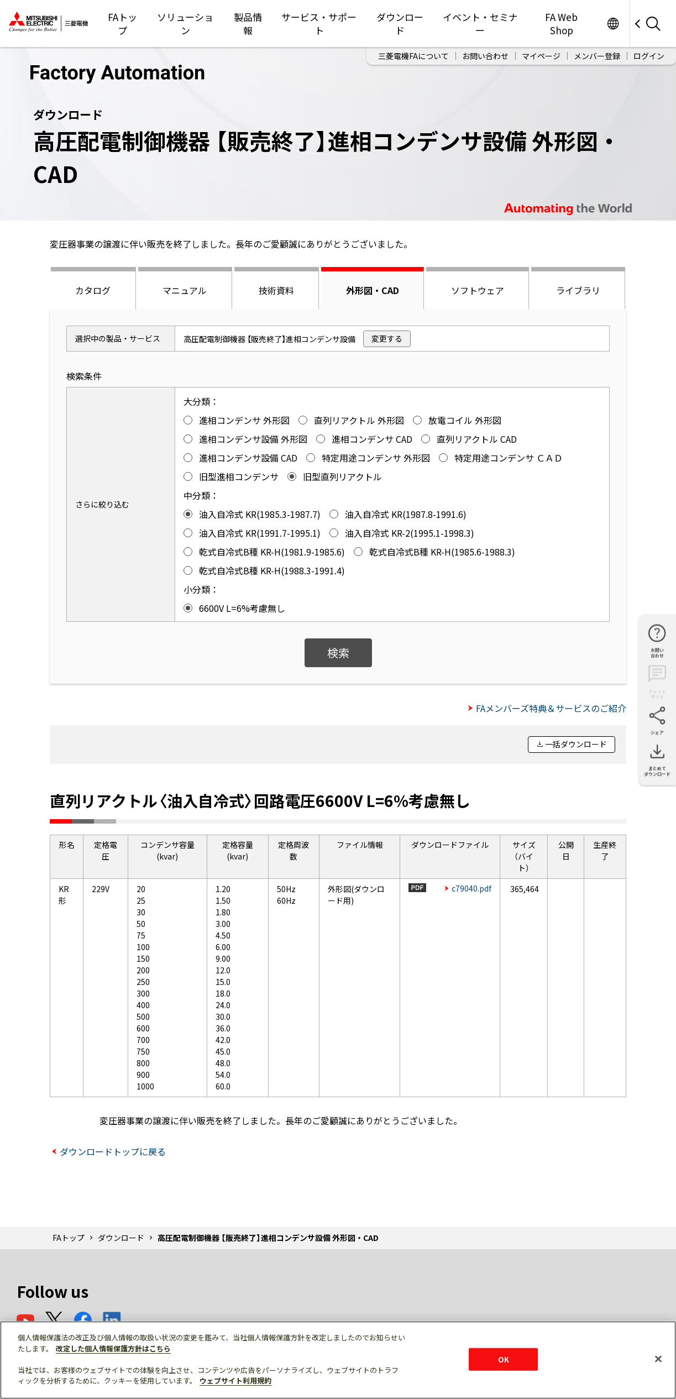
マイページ (541, 55)
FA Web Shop (561, 23)
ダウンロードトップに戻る (113, 1151)
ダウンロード (399, 23)
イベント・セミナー (480, 23)
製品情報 (248, 23)
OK (503, 1359)
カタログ (93, 290)
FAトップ (122, 23)
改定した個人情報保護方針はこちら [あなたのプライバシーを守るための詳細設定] (113, 1348)
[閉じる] (658, 1358)
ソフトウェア (477, 290)
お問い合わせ (485, 55)
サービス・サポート (319, 23)
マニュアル (185, 290)
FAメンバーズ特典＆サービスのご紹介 (551, 708)
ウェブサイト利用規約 (235, 1380)
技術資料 (276, 290)
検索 (338, 653)
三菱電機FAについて (413, 55)
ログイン (648, 55)
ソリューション (185, 23)
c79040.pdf (471, 888)
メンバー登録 (597, 55)
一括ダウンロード (576, 744)
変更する (386, 338)
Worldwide (613, 23)
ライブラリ (578, 290)
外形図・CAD (372, 290)
